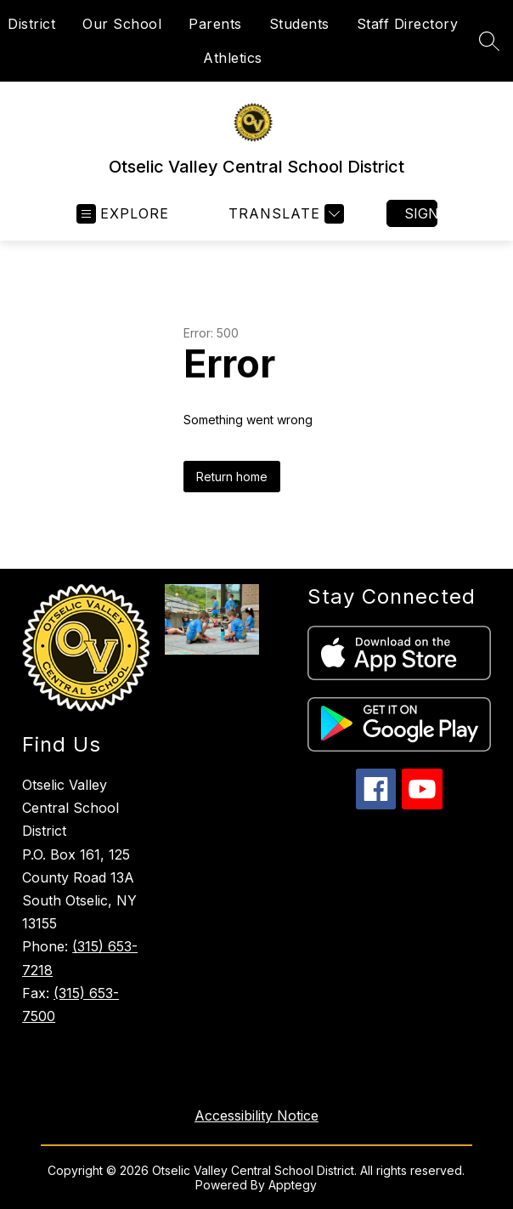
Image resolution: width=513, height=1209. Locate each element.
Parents (215, 23)
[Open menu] (122, 213)
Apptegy (292, 1185)
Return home (232, 476)
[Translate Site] (284, 213)
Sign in (420, 213)
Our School (121, 23)
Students (299, 23)
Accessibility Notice (256, 1115)
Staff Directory (408, 23)
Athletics (232, 57)
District (31, 23)
